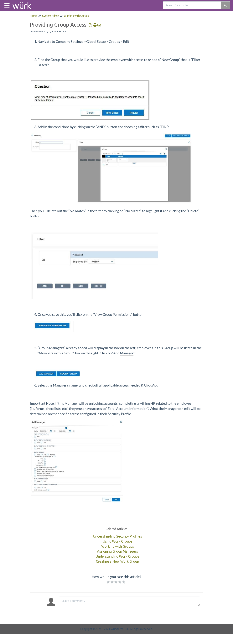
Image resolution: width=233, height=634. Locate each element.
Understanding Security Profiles (117, 536)
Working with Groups (76, 15)
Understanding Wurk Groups (117, 556)
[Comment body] (129, 601)
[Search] (225, 5)
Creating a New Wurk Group (117, 561)
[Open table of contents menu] (8, 4)
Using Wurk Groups (117, 541)
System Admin (50, 15)
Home (33, 15)
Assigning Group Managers (117, 551)
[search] (192, 5)
